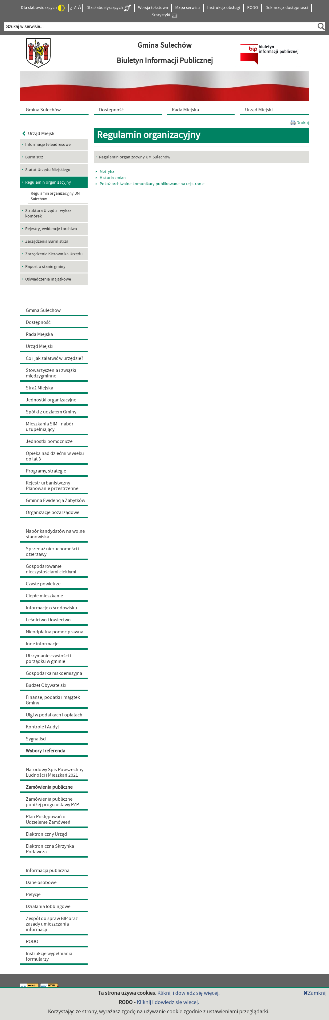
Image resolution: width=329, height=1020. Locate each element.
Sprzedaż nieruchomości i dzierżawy (52, 551)
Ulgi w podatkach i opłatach (54, 715)
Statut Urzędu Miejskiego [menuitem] (47, 170)
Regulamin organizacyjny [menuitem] (48, 182)
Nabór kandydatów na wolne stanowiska (55, 534)
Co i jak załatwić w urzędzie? (54, 358)
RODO (252, 7)
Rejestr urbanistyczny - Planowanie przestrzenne (52, 486)
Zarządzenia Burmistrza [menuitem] (46, 241)
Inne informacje (42, 644)
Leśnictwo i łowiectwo (48, 620)
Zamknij (315, 993)
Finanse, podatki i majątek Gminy (53, 700)
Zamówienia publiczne (49, 787)
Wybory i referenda (45, 751)
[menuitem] (55, 109)
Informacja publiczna (47, 870)
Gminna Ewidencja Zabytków (55, 500)
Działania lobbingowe (48, 906)
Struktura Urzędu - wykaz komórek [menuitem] (48, 213)
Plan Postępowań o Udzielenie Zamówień (48, 819)
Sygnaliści (36, 739)
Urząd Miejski (39, 133)
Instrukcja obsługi (223, 7)
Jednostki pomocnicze (49, 441)
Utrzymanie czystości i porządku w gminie (48, 658)
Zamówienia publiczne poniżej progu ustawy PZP (52, 802)
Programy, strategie (46, 471)
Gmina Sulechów (43, 310)
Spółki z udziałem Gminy (51, 412)
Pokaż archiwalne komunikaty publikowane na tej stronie (150, 184)
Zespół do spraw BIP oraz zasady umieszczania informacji (52, 924)
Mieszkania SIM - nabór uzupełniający (49, 426)
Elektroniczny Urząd (46, 834)
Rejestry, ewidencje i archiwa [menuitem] (51, 229)
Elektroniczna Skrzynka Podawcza (50, 849)
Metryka (105, 171)
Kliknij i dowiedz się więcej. (188, 993)
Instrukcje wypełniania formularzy (49, 956)
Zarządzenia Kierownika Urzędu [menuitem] (54, 254)
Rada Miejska (39, 334)
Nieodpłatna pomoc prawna (54, 632)
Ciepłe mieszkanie (44, 596)
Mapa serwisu (187, 7)
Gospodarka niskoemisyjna (54, 673)
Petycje (33, 894)
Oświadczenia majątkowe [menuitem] (48, 279)
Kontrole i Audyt (42, 727)
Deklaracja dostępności (286, 7)
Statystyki (164, 15)
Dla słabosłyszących (108, 8)
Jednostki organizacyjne (51, 400)
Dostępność (38, 322)
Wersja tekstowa (153, 7)
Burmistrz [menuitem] (34, 157)
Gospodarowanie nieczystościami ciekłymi (51, 569)
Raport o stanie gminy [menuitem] (45, 266)
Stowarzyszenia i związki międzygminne (51, 373)
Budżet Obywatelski (46, 685)
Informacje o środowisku (51, 608)
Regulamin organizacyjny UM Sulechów (55, 196)
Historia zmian (111, 178)
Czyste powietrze (43, 584)
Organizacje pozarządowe (52, 512)
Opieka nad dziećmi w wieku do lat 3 (55, 456)
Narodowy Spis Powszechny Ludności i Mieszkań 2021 (54, 772)
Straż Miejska (39, 388)
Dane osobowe (41, 882)
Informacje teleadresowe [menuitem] (48, 144)
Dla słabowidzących (43, 8)
